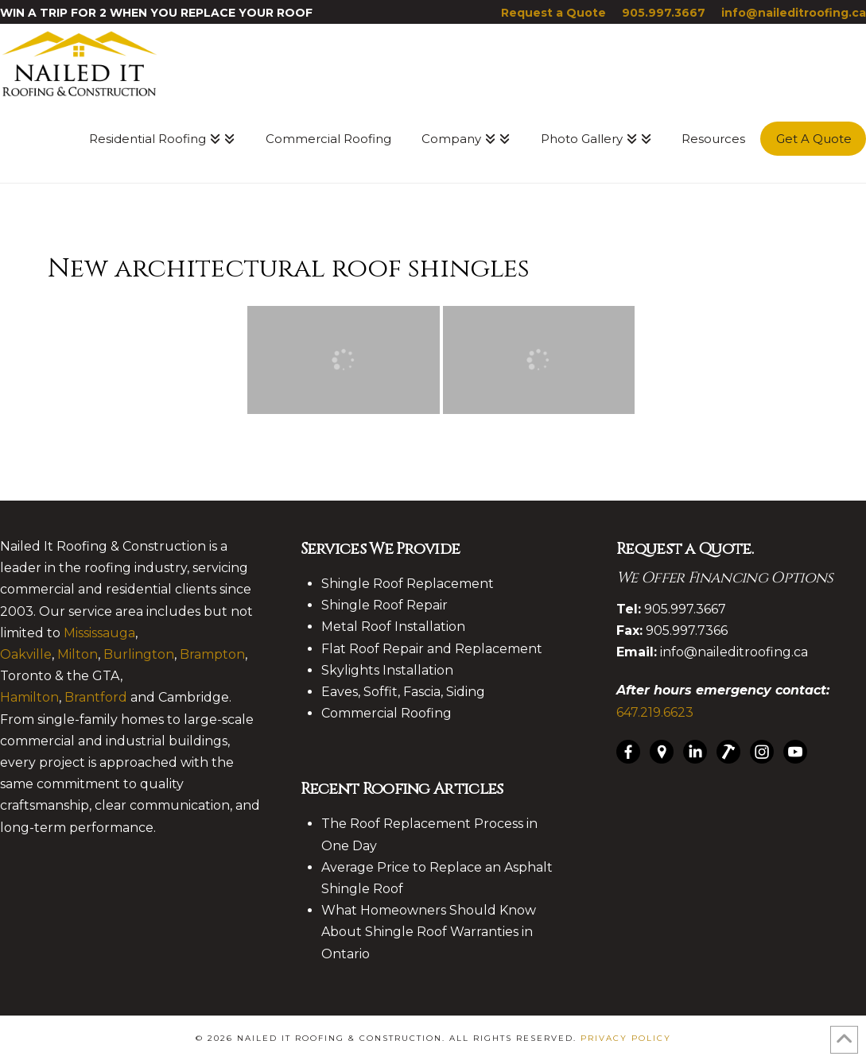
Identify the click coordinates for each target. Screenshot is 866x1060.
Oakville (26, 654)
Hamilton (29, 697)
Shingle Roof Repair (384, 605)
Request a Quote (553, 13)
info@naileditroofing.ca (793, 13)
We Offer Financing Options (724, 577)
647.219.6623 (654, 712)
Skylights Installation (387, 670)
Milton (77, 654)
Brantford (95, 697)
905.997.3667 (663, 13)
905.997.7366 (687, 630)
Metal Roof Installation (393, 626)
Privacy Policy (626, 1038)
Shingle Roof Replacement (407, 583)
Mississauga (99, 632)
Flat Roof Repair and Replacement (431, 648)
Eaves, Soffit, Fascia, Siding (403, 691)
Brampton (212, 654)
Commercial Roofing (386, 713)
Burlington (138, 654)
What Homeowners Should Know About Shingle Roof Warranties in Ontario (428, 932)
